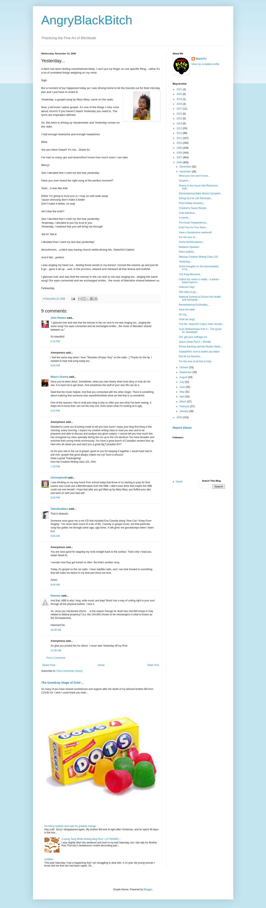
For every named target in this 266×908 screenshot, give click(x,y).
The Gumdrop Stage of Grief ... (62, 682)
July (182, 382)
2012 (179, 133)
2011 (179, 138)
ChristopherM (59, 477)
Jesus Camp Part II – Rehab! (195, 341)
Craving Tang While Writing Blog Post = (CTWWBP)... (91, 839)
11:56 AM (56, 650)
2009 (179, 147)
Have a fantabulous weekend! (195, 232)
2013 (179, 128)
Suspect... (184, 180)
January (184, 411)
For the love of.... (188, 237)
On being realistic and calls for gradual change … (71, 826)
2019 (179, 99)
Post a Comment (56, 657)
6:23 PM (55, 410)
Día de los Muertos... (190, 356)
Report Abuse (182, 427)
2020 (179, 94)
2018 (179, 103)
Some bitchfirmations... (191, 242)
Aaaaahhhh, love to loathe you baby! (199, 351)
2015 (179, 118)
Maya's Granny (59, 376)
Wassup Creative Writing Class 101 (198, 256)
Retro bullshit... (187, 251)
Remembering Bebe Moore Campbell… (201, 193)
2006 (179, 162)
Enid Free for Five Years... (193, 227)
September (185, 372)
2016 (179, 113)
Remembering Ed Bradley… (194, 304)
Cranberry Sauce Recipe (192, 208)
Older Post (153, 665)
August (183, 377)
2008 (179, 152)
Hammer (56, 595)
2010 (179, 142)
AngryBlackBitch (86, 20)
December (185, 166)
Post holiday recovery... (192, 203)
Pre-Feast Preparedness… (194, 222)
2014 (179, 123)
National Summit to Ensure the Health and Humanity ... (200, 298)
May (182, 391)
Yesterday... (185, 261)
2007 (179, 157)
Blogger (148, 889)
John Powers (58, 317)
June (182, 387)
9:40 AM (55, 584)
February (184, 406)
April (182, 396)
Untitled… (49, 859)
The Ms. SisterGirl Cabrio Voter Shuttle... (201, 324)
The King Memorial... (190, 274)
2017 (179, 108)
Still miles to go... (188, 292)
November (185, 171)
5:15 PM (55, 341)
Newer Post (48, 665)
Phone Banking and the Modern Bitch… (201, 346)
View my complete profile (205, 64)
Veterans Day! (186, 287)
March (183, 401)
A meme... (184, 217)
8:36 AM (55, 536)
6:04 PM (55, 365)
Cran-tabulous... (188, 212)
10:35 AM (56, 629)
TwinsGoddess (59, 508)
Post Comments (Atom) (70, 670)
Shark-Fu (201, 58)
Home (101, 665)
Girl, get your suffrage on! (193, 337)
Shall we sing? (187, 319)
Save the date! (187, 309)
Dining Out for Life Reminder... (195, 198)
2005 (179, 417)
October (184, 367)
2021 (179, 89)
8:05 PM (55, 497)
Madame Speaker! (189, 247)
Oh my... (183, 314)
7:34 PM (55, 466)
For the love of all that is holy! (195, 361)
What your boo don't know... (194, 175)
